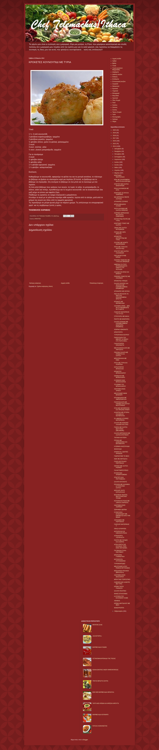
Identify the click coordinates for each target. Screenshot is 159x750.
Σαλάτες (114, 105)
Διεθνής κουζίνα (117, 74)
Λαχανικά (115, 91)
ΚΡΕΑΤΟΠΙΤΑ (118, 332)
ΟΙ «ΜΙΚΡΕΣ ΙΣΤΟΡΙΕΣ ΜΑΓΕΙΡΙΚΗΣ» (121, 419)
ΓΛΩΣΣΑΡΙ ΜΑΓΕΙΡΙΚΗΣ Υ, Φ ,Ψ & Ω (121, 312)
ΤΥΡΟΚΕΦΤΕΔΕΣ (119, 563)
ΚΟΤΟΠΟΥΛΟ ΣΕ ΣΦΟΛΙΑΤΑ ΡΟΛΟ (120, 532)
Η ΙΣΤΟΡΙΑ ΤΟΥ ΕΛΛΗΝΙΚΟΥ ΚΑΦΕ (121, 597)
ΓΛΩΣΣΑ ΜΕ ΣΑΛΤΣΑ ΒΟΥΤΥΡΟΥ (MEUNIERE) (120, 428)
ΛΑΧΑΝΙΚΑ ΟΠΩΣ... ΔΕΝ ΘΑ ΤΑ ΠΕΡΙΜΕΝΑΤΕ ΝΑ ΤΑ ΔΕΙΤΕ (121, 307)
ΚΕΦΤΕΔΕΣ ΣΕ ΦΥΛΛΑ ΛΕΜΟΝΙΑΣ (121, 193)
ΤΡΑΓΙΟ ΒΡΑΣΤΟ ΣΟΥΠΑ (100, 681)
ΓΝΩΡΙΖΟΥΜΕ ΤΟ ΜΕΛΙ (121, 456)
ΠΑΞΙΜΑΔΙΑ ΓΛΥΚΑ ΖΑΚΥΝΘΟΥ (120, 551)
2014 (114, 146)
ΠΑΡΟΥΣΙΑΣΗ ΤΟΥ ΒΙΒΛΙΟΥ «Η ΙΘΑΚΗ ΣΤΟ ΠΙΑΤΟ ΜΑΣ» (121, 339)
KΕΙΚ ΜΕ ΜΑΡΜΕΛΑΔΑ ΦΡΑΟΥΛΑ (103, 692)
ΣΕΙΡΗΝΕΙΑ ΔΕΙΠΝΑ (120, 509)
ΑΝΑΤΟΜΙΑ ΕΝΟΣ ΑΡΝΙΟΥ (119, 389)
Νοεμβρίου (117, 151)
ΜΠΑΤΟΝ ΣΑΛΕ (97, 625)
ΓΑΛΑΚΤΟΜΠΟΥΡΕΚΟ (121, 470)
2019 (114, 133)
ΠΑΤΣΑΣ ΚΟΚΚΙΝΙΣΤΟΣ (99, 726)
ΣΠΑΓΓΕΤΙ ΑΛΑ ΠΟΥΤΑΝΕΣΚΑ (119, 478)
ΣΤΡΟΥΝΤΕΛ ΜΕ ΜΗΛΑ (121, 316)
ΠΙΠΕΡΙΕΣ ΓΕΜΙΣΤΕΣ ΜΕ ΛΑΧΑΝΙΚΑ (122, 277)
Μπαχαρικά (115, 93)
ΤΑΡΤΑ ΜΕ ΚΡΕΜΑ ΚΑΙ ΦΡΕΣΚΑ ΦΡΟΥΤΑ (105, 703)
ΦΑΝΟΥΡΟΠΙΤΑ (119, 608)
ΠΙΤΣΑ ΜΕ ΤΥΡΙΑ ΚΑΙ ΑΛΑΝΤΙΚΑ (120, 363)
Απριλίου (117, 170)
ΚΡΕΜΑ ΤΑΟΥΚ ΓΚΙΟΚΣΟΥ (119, 587)
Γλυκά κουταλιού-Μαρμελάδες (117, 69)
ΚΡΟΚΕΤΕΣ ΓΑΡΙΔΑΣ (120, 281)
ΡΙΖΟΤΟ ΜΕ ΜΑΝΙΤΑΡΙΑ (121, 319)
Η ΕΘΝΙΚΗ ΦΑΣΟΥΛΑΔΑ (121, 446)
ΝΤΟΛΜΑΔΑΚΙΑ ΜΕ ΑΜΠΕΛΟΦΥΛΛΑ (120, 398)
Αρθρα (114, 61)
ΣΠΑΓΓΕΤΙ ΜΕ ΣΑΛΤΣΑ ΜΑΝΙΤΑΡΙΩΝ (121, 184)
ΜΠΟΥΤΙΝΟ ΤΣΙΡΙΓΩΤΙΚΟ (122, 579)
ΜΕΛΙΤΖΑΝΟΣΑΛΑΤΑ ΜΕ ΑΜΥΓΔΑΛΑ (122, 348)
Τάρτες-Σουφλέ (117, 112)
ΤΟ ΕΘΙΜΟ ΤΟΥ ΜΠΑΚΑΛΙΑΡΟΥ (120, 385)
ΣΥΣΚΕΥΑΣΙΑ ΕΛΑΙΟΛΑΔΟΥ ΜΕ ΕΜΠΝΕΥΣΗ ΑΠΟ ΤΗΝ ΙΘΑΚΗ (122, 514)
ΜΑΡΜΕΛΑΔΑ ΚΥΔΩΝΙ (99, 647)
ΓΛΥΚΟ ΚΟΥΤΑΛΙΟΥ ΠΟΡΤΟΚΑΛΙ (120, 462)
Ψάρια (114, 121)
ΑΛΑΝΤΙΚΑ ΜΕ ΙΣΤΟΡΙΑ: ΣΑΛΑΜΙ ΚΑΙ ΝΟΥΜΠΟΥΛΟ (121, 414)
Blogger (85, 740)
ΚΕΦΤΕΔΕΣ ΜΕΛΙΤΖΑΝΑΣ (119, 176)
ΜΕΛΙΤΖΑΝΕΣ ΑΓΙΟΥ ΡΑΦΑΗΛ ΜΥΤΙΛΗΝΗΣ (122, 567)
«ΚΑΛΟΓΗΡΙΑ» (97, 636)
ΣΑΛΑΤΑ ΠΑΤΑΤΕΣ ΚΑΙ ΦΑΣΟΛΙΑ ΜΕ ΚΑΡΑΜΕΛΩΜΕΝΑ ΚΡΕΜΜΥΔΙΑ (121, 286)
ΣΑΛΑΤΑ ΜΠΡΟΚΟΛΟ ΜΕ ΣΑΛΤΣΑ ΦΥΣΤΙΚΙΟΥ (122, 434)
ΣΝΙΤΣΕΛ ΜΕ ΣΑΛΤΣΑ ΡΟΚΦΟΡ (121, 466)
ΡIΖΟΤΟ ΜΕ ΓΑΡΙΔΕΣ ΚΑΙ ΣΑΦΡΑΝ (121, 541)
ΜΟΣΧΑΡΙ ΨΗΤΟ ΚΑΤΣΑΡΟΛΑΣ (119, 491)
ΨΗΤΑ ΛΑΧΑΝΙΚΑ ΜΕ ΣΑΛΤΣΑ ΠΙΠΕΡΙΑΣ (121, 209)
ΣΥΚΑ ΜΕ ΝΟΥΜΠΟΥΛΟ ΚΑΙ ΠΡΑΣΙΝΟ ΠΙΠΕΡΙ (121, 409)
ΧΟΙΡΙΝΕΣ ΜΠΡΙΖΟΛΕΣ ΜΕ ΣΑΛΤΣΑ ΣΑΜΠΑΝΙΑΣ (121, 214)
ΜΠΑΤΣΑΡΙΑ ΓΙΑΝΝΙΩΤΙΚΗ (119, 555)
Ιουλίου (116, 162)
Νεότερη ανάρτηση (35, 283)
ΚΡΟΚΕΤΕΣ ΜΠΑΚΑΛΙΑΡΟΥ (120, 372)
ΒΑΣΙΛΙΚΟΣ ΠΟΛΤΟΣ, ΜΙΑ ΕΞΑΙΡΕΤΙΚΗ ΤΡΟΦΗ (121, 496)
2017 (114, 138)
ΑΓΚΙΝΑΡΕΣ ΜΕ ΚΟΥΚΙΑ (122, 291)
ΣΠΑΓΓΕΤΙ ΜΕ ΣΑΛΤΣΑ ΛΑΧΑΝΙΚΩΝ (121, 252)
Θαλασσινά (115, 86)
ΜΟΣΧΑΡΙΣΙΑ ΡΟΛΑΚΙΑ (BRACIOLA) (121, 571)
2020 (114, 130)
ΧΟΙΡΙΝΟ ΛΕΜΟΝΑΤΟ (121, 329)
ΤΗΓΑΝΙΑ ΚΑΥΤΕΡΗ (120, 437)
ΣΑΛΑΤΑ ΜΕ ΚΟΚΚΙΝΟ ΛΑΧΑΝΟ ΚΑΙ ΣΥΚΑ (121, 423)
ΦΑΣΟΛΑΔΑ (118, 449)
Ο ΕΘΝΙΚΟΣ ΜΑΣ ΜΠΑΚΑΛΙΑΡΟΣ (120, 381)
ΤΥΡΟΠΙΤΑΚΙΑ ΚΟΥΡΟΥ (121, 335)
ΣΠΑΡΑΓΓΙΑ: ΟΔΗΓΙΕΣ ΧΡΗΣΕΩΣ (121, 452)
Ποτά (114, 102)
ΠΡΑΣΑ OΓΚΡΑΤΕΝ (120, 529)
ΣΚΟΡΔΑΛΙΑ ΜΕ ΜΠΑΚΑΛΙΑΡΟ (119, 376)
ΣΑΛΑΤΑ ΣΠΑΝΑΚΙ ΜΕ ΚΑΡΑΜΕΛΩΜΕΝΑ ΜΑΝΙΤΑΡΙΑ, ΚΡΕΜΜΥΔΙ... (121, 324)
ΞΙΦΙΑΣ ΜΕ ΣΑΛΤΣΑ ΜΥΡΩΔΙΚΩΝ (120, 228)
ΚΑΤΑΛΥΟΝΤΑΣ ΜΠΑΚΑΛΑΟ (119, 368)
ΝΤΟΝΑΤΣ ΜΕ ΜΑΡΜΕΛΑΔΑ (119, 302)
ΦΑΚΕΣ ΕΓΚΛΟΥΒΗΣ (120, 593)
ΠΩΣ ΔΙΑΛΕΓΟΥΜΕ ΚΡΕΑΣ (120, 256)
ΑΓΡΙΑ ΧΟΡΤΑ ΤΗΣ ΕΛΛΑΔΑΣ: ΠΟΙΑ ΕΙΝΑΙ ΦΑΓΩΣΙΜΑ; (120, 546)
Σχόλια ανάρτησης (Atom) (45, 286)
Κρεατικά (115, 88)
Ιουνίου (116, 165)
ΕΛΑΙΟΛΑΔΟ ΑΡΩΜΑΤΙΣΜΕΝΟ (120, 473)
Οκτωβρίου (118, 154)
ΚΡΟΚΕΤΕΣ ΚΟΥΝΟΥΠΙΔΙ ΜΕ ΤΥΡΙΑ (120, 238)
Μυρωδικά (115, 95)
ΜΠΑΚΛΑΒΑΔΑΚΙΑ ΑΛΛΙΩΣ (120, 205)
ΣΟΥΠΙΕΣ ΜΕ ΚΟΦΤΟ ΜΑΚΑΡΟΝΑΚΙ (121, 243)
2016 (114, 141)
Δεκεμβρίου (118, 148)
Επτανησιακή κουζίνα (118, 81)
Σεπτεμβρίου (118, 157)
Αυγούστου (118, 159)
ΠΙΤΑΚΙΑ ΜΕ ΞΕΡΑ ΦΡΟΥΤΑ (120, 233)
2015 (114, 143)
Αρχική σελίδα (65, 283)
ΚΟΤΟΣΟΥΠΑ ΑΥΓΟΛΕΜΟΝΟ (119, 560)
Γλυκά (114, 65)
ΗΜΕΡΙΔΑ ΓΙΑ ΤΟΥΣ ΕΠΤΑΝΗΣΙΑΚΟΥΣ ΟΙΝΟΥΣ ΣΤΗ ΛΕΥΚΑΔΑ (120, 267)
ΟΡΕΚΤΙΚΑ (37, 218)
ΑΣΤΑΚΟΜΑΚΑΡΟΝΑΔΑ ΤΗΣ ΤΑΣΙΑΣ (104, 658)
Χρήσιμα (115, 119)
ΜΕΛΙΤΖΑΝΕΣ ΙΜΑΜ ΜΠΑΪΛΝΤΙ (120, 394)
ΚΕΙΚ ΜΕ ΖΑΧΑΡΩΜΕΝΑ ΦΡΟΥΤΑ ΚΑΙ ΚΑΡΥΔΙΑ (122, 180)
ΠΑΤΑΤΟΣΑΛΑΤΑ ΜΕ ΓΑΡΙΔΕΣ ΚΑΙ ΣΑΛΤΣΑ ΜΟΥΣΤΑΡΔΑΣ (121, 403)
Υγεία (114, 114)
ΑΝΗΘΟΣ (117, 601)
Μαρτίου (117, 173)
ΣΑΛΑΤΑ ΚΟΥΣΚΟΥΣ (120, 482)
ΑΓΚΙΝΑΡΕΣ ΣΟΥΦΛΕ (121, 201)
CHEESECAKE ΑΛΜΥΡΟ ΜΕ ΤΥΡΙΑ (122, 583)
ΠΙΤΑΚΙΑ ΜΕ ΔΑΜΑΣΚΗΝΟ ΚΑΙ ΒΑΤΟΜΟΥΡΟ (120, 442)
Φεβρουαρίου (118, 611)
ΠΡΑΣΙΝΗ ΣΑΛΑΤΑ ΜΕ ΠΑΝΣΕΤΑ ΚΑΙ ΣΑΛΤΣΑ (121, 354)
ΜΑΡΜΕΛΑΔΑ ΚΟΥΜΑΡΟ (100, 714)
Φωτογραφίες (116, 117)
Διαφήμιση (115, 72)
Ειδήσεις (115, 77)
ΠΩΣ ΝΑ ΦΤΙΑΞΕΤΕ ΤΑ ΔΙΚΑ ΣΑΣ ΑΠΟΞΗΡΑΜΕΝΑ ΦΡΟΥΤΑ (121, 296)
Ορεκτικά (115, 98)
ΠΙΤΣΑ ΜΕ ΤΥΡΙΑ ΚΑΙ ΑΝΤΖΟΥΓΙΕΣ (120, 247)
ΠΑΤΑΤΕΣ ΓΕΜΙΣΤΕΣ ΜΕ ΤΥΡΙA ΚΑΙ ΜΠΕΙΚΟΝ (122, 260)
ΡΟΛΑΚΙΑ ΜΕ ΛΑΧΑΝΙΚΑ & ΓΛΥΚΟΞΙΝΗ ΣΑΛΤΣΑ (122, 486)
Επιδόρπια (115, 79)
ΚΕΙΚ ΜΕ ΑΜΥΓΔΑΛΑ (120, 459)
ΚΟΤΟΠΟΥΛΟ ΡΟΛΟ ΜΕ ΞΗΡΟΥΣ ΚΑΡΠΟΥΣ (121, 501)
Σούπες (114, 110)
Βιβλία (114, 63)
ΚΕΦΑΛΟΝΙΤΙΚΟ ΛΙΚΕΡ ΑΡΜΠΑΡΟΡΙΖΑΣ (105, 670)
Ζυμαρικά (115, 84)
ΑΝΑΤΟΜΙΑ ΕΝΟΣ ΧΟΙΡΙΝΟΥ (119, 506)
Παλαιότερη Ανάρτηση (96, 283)
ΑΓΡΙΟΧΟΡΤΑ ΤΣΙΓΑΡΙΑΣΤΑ (119, 536)
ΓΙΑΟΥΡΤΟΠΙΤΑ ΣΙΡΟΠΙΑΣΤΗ (119, 344)
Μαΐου (116, 167)
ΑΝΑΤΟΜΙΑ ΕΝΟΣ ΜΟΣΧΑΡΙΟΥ (119, 576)
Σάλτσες (114, 107)
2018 (114, 135)
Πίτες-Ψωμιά (116, 100)
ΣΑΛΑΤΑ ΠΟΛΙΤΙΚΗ (120, 591)
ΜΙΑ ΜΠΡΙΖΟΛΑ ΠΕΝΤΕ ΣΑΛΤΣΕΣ (121, 198)
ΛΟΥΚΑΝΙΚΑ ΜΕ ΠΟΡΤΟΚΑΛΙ (119, 520)
